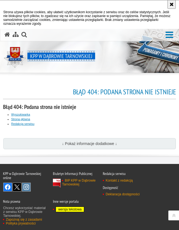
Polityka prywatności (21, 223)
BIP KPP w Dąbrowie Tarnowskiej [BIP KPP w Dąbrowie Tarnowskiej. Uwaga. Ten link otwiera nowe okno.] (78, 182)
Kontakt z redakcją (119, 180)
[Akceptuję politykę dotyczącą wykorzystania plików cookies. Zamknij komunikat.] (171, 4)
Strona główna (20, 119)
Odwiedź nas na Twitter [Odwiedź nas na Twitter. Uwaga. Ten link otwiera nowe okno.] (17, 187)
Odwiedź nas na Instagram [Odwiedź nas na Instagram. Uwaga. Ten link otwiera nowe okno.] (26, 187)
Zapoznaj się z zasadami (24, 219)
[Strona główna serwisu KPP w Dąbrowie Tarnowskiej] (7, 35)
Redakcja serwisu (23, 123)
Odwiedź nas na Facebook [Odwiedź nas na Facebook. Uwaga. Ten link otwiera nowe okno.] (7, 187)
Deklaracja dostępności (123, 194)
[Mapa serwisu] (16, 35)
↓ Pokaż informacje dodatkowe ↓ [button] (89, 143)
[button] (169, 35)
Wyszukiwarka (20, 114)
